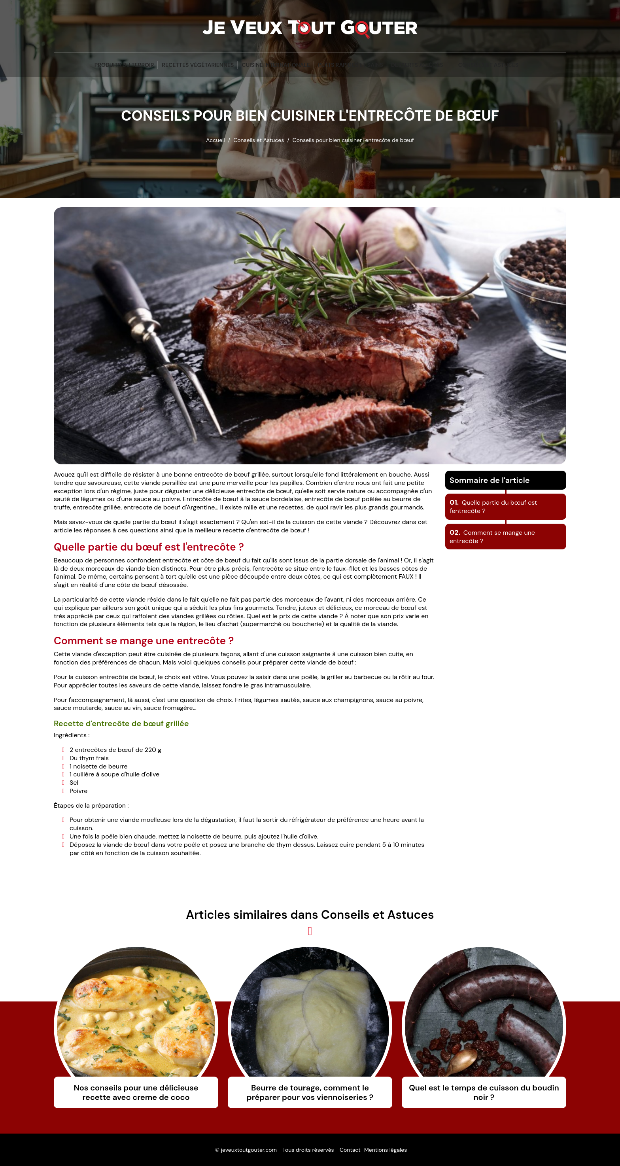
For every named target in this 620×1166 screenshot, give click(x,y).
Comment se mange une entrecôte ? (492, 536)
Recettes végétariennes (198, 64)
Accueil (215, 140)
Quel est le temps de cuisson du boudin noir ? (484, 1092)
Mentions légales (385, 1149)
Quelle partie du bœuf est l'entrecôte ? (493, 506)
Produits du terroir (124, 64)
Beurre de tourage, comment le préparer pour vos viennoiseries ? (310, 1092)
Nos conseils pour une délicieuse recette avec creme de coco (136, 1092)
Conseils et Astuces (488, 64)
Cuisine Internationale (276, 64)
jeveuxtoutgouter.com (249, 1149)
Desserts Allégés (417, 64)
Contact (350, 1149)
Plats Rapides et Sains (350, 64)
